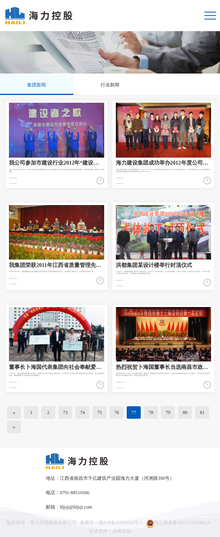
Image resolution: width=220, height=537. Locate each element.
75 (99, 412)
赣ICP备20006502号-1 (121, 522)
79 (168, 412)
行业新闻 (110, 85)
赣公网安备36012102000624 (178, 523)
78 (150, 412)
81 (202, 412)
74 (82, 412)
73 (65, 412)
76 (116, 412)
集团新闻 (36, 85)
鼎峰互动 (121, 531)
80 (185, 412)
